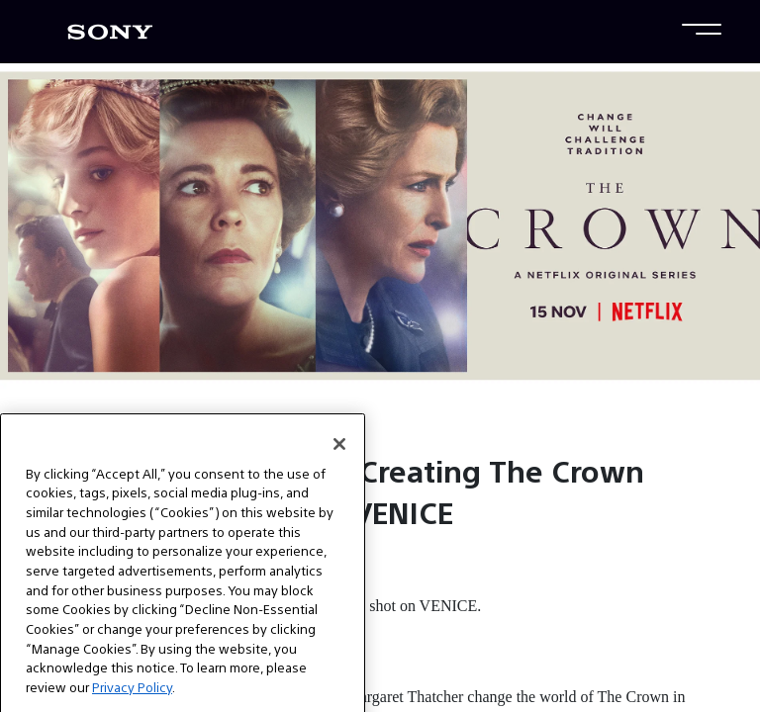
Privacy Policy (132, 700)
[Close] (339, 457)
